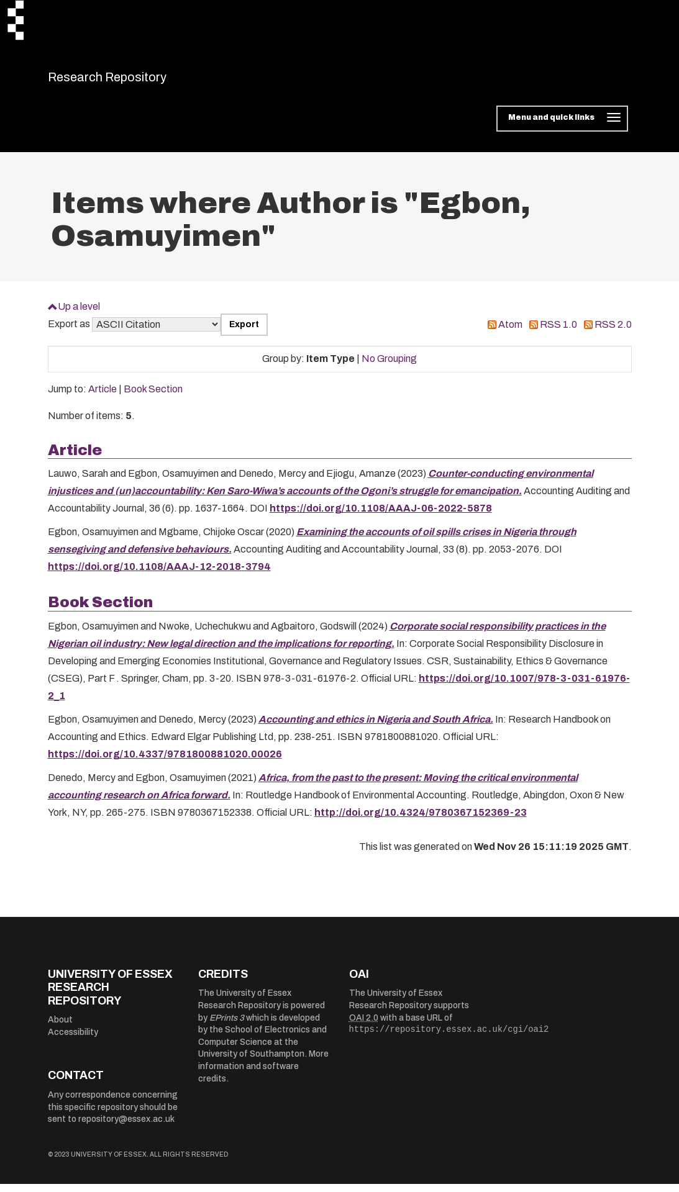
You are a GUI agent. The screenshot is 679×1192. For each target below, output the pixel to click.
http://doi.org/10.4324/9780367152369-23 (420, 820)
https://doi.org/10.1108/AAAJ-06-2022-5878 (381, 516)
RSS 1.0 (558, 332)
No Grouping (389, 366)
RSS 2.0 (613, 332)
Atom (510, 332)
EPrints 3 (226, 1025)
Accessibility (73, 1040)
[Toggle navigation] (561, 127)
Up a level (79, 314)
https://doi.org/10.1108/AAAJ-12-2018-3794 (159, 574)
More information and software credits (263, 1074)
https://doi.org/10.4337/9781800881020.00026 (165, 761)
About (60, 1027)
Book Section (153, 397)
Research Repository (135, 81)
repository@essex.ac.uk (126, 1127)
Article (102, 397)
